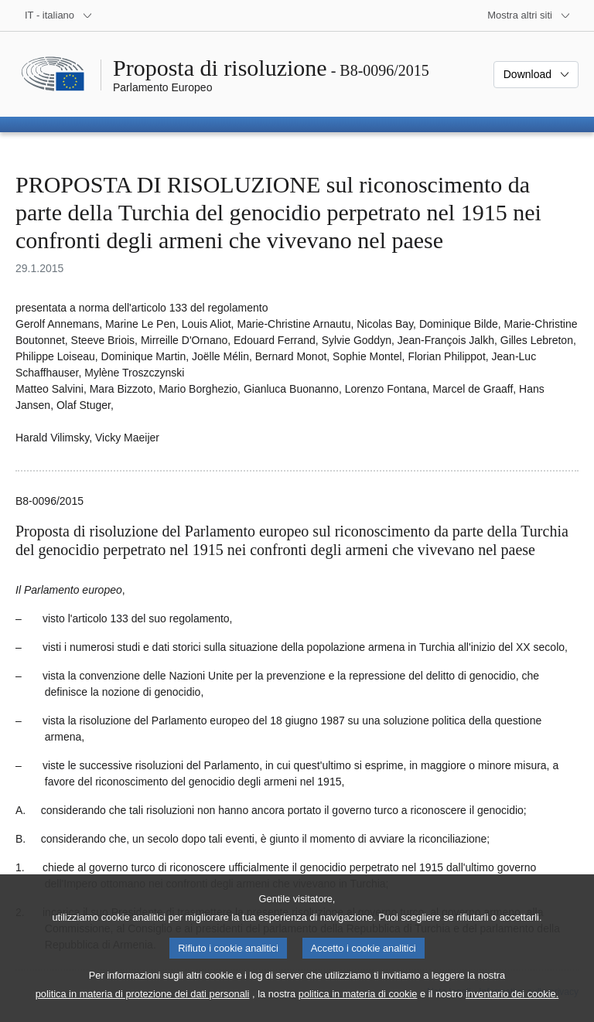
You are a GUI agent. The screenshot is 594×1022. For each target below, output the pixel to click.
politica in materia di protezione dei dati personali (143, 1007)
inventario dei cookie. (512, 1007)
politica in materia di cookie (358, 1007)
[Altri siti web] (529, 15)
